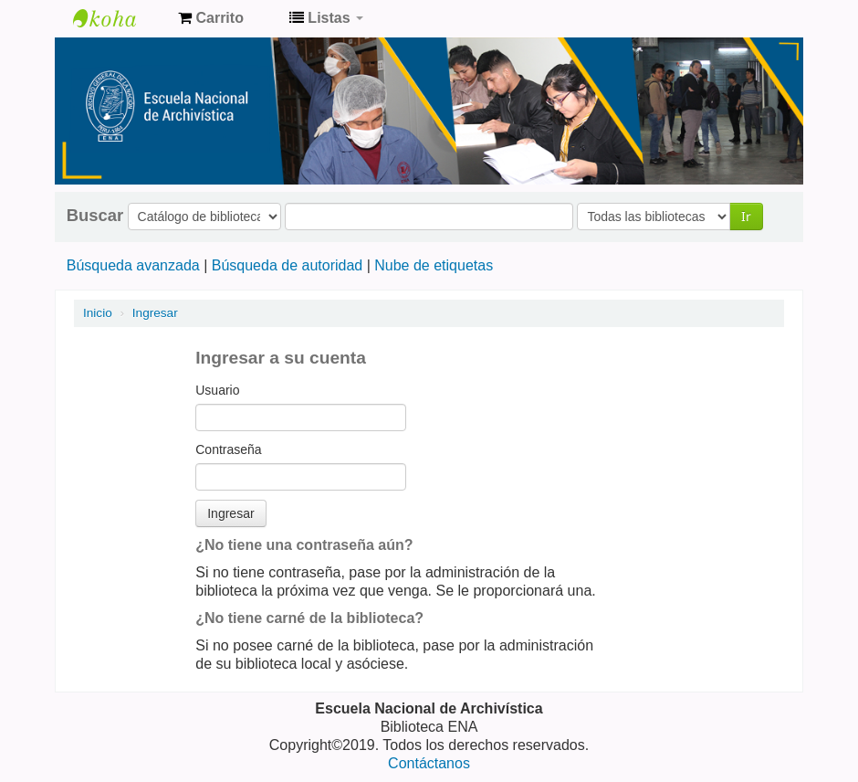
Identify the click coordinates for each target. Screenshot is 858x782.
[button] (210, 18)
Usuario (217, 390)
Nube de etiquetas (433, 265)
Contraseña (228, 449)
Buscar (95, 215)
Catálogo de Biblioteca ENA (118, 18)
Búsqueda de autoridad (287, 265)
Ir (746, 216)
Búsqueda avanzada (133, 265)
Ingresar (155, 313)
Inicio (97, 313)
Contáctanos (429, 763)
